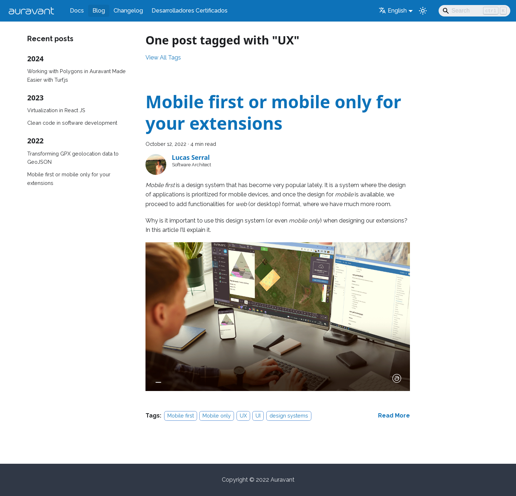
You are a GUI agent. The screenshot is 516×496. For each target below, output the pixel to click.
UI (258, 415)
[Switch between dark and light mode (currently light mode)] (423, 10)
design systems (288, 415)
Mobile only (216, 415)
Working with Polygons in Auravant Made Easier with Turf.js (76, 75)
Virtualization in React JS (56, 110)
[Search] (474, 10)
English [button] (393, 10)
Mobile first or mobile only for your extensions (68, 178)
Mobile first (180, 415)
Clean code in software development (72, 123)
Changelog (128, 10)
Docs (77, 10)
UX (243, 415)
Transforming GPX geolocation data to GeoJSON (73, 158)
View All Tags (163, 57)
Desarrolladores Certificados (190, 10)
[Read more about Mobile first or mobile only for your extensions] (394, 415)
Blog (98, 10)
